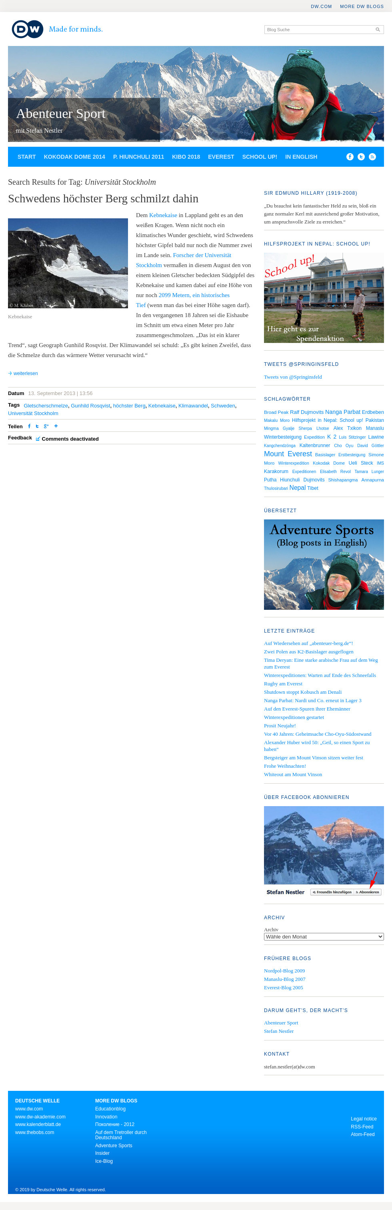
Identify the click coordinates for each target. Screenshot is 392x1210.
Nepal (298, 487)
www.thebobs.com (34, 1132)
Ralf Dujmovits (307, 412)
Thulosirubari (276, 488)
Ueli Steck (361, 463)
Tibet (312, 488)
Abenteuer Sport (61, 113)
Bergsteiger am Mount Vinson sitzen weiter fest (313, 758)
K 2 (331, 436)
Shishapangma (343, 479)
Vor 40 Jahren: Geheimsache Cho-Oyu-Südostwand (317, 734)
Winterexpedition (293, 463)
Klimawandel (193, 406)
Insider (102, 1153)
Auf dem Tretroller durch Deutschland (121, 1135)
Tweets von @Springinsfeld (293, 377)
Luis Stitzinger (352, 437)
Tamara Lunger (369, 471)
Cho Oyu (343, 445)
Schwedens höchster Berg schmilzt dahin (103, 198)
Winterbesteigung (283, 437)
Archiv (271, 929)
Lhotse (322, 428)
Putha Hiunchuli (282, 480)
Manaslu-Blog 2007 (285, 979)
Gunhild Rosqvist (90, 406)
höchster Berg (129, 406)
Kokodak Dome (329, 463)
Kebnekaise (163, 215)
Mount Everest (288, 454)
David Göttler (370, 445)
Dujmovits (313, 480)
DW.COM (321, 6)
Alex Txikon (348, 428)
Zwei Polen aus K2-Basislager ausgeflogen (309, 652)
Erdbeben (373, 412)
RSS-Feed (362, 1127)
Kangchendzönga (280, 445)
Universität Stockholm (33, 413)
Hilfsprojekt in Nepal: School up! (327, 420)
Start (27, 157)
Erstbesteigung (352, 455)
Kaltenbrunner (315, 445)
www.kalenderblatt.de (38, 1124)
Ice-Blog (104, 1161)
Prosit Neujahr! (280, 726)
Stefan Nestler (279, 1031)
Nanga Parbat (342, 412)
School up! (260, 157)
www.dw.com (29, 1109)
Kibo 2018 (186, 157)
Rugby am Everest (283, 684)
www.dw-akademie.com (40, 1117)
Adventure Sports (113, 1145)
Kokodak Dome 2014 (74, 157)
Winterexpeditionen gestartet (294, 717)
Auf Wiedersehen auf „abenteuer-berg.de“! (308, 643)
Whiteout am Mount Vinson (293, 774)
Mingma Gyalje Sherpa (288, 428)
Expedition (314, 437)
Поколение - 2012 (114, 1124)
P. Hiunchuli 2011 (138, 157)
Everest (221, 157)
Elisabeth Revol (335, 471)
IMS (380, 463)
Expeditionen (304, 471)
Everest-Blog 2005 (283, 987)
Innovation (106, 1117)
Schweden (223, 406)
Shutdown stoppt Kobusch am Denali (303, 692)
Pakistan (375, 420)
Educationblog (110, 1109)
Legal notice (364, 1119)
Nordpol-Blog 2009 (284, 971)
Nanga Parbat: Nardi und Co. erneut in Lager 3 (313, 700)
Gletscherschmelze (46, 406)
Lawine (376, 437)
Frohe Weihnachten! (285, 766)
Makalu (271, 420)
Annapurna (372, 479)
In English (301, 157)
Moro (285, 420)
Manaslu (375, 428)
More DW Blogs (362, 6)
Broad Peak (276, 412)
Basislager (325, 454)
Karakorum (276, 471)
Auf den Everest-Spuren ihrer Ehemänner (307, 709)
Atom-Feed (362, 1134)
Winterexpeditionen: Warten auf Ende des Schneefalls (320, 675)
